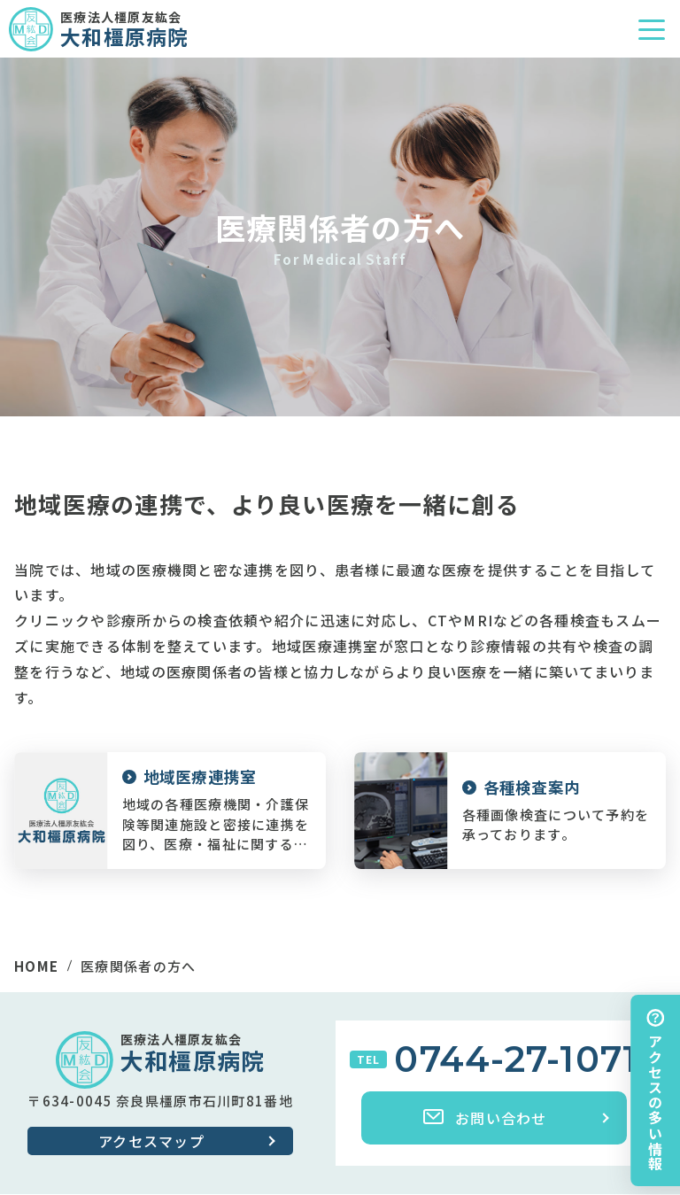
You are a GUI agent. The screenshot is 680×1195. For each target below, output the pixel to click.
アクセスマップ (151, 1141)
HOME (36, 966)
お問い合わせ (485, 1118)
